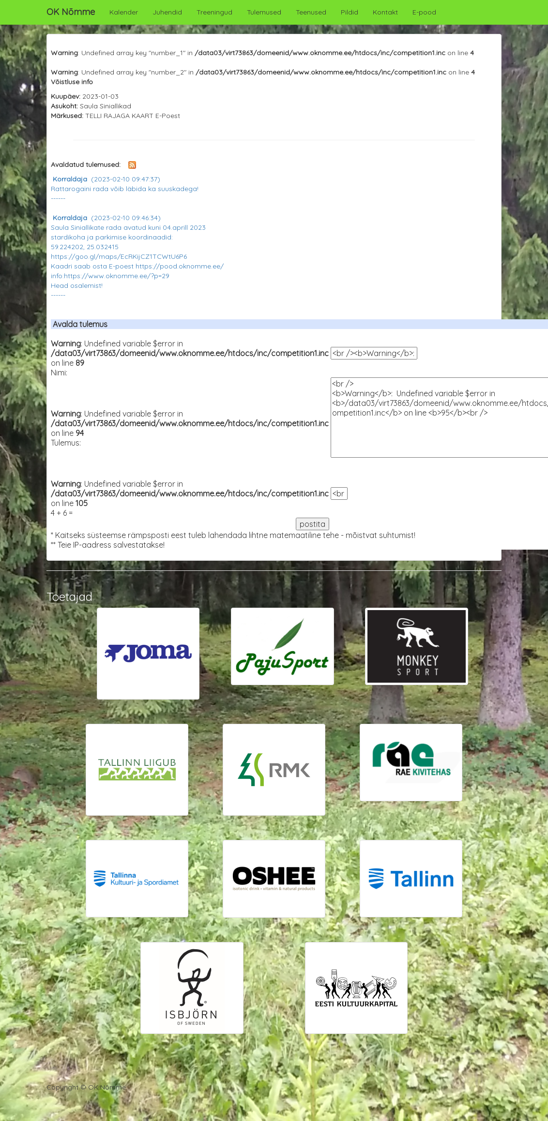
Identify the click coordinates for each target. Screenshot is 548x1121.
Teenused (311, 12)
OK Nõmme (70, 11)
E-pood (424, 12)
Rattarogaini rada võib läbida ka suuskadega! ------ (124, 189)
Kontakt (385, 12)
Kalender (123, 12)
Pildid (349, 12)
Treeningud (214, 12)
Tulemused (264, 12)
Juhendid (167, 12)
